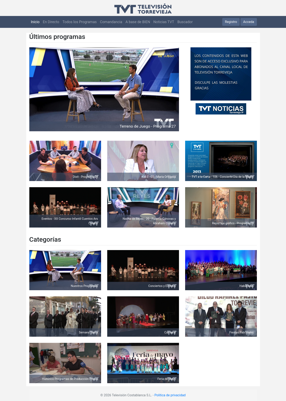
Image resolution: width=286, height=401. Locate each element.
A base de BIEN (137, 22)
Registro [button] (231, 22)
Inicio (35, 22)
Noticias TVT (163, 22)
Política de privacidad (170, 395)
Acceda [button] (248, 22)
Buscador (185, 22)
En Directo (51, 22)
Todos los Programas (80, 22)
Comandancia (111, 22)
